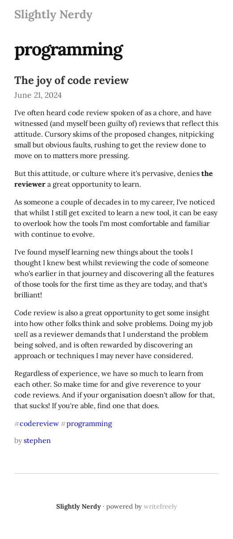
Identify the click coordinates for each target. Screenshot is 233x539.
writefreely (160, 506)
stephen (37, 440)
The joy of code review (71, 80)
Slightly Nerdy (53, 14)
